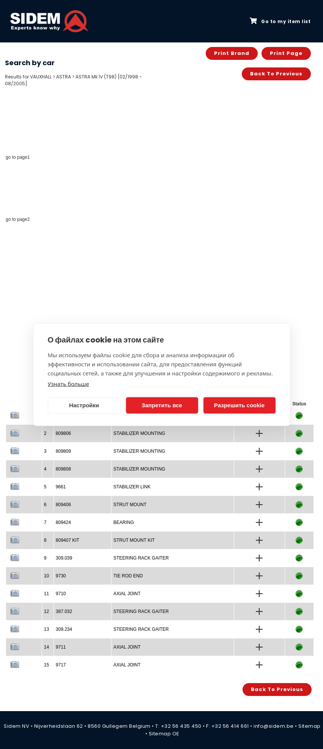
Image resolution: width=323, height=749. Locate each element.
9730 (61, 576)
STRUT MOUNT (130, 504)
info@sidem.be (274, 726)
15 (46, 665)
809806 (63, 433)
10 (46, 576)
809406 (63, 504)
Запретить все (162, 405)
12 (46, 611)
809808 (63, 469)
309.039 (64, 558)
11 (46, 593)
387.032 (64, 611)
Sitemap (309, 726)
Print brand (231, 53)
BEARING (123, 522)
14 (46, 647)
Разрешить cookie (239, 405)
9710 (61, 593)
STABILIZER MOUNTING (139, 433)
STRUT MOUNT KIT (134, 540)
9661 (61, 486)
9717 (61, 665)
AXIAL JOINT (127, 593)
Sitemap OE (164, 733)
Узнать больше (68, 383)
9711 (61, 647)
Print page (286, 53)
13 (46, 629)
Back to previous (276, 73)
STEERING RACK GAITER (141, 558)
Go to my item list (280, 21)
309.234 (64, 629)
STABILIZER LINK (132, 486)
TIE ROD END (128, 576)
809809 (63, 451)
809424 (63, 522)
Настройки (84, 405)
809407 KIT (67, 540)
